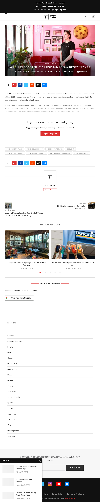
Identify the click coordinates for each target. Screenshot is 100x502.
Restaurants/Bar (13, 397)
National (10, 380)
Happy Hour (12, 364)
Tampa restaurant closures (60, 153)
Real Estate (11, 391)
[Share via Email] (44, 85)
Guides (10, 358)
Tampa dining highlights (36, 153)
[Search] (86, 16)
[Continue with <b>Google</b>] (19, 298)
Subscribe (52, 6)
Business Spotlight (14, 341)
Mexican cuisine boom (35, 149)
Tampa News (12, 414)
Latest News (41, 6)
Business (11, 336)
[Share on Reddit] (32, 85)
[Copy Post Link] (38, 85)
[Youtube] (45, 10)
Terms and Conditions (75, 494)
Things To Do (12, 419)
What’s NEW (12, 436)
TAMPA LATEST (70, 498)
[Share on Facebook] (20, 85)
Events (61, 6)
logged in (18, 290)
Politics (10, 386)
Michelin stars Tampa (54, 149)
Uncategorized (13, 431)
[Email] (49, 10)
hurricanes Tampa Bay (14, 149)
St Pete (10, 408)
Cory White (19, 71)
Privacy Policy (57, 494)
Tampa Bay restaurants (14, 153)
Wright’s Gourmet (81, 153)
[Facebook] (35, 10)
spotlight (70, 149)
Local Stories (12, 369)
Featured (11, 352)
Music (9, 375)
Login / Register (50, 134)
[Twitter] (38, 10)
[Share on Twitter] (26, 85)
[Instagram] (41, 10)
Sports (10, 403)
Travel (9, 425)
